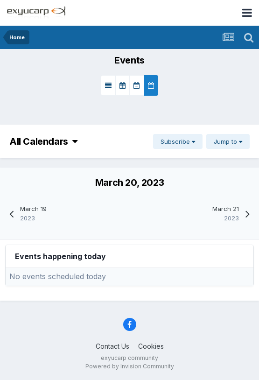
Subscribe (178, 141)
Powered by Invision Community (129, 366)
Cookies (151, 346)
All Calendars (43, 141)
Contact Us (112, 346)
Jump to (228, 141)
